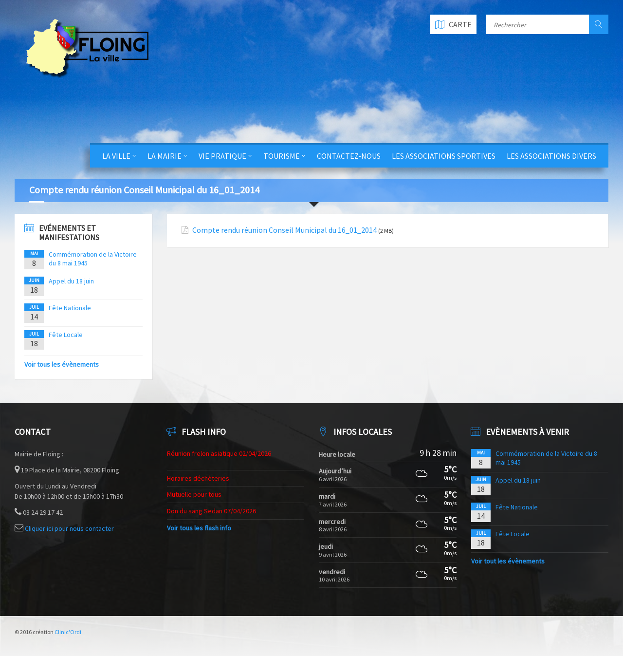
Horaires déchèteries (198, 478)
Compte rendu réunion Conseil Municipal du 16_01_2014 (284, 230)
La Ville (116, 156)
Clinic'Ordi (68, 632)
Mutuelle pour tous (194, 494)
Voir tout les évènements (508, 561)
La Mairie (164, 156)
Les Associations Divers (551, 156)
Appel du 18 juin (71, 281)
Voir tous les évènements (61, 364)
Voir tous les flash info (199, 528)
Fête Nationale (70, 307)
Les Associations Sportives (443, 156)
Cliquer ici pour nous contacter (69, 528)
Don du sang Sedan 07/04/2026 (211, 510)
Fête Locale (66, 334)
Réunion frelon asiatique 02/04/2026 (219, 453)
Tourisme (281, 156)
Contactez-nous (349, 156)
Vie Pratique (222, 156)
